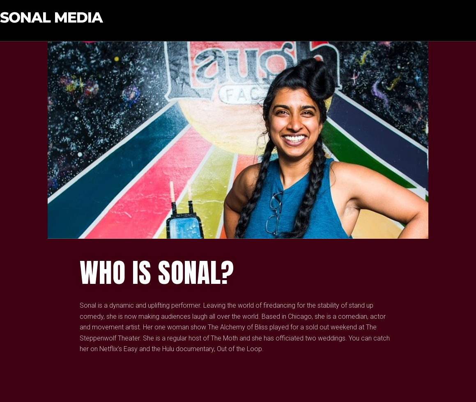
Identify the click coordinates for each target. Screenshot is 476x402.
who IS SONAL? (157, 272)
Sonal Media (51, 18)
